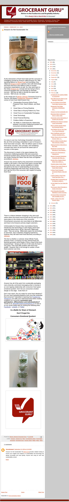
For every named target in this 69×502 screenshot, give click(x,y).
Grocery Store (28, 440)
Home (22, 492)
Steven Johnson (22, 96)
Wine (41, 440)
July (52, 82)
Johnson (15, 159)
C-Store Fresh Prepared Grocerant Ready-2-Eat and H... (59, 171)
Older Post (41, 492)
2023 (51, 68)
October (53, 75)
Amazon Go (15, 89)
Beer (23, 438)
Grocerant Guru (20, 440)
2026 (51, 62)
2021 (51, 208)
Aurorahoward (10, 449)
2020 (51, 210)
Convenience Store (31, 438)
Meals (34, 440)
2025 (51, 64)
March (53, 90)
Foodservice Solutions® (25, 98)
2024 (51, 66)
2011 (51, 230)
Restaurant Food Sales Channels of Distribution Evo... (58, 108)
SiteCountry (26, 451)
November (54, 73)
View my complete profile (56, 34)
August (53, 79)
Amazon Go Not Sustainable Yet (59, 112)
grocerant (12, 440)
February (53, 92)
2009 (51, 234)
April (52, 88)
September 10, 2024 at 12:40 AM (22, 449)
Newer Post (4, 492)
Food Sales (39, 438)
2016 (51, 219)
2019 (51, 212)
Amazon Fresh (15, 84)
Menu (37, 440)
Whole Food (22, 82)
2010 (51, 232)
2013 (51, 225)
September (54, 77)
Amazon (13, 438)
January (53, 203)
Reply (7, 459)
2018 (51, 214)
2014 (51, 223)
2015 (51, 221)
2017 (51, 217)
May (52, 86)
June (52, 84)
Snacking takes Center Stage (58, 164)
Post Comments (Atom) (14, 495)
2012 (51, 228)
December (54, 70)
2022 (51, 206)
